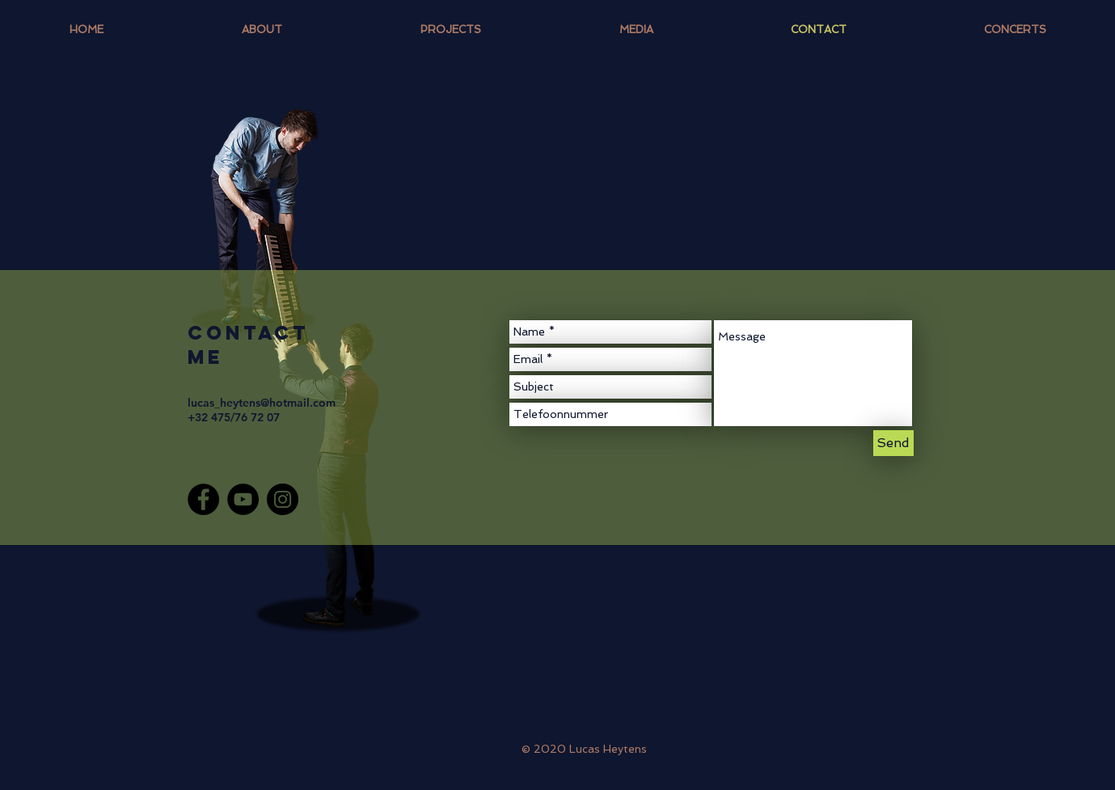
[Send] (893, 443)
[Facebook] (203, 499)
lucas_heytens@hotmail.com (262, 402)
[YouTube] (243, 499)
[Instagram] (282, 499)
